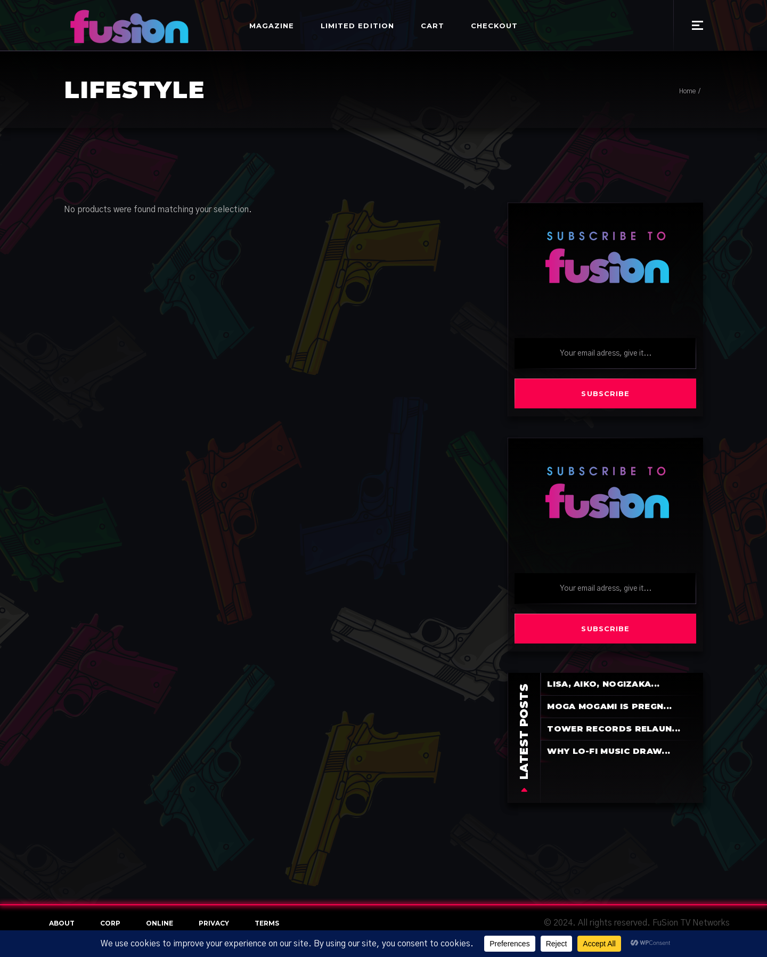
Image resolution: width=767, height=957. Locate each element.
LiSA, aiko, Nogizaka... (603, 684)
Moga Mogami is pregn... (609, 706)
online (159, 923)
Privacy (214, 923)
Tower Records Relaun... (613, 728)
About (62, 923)
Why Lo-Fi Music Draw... (608, 751)
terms (267, 923)
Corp (110, 923)
